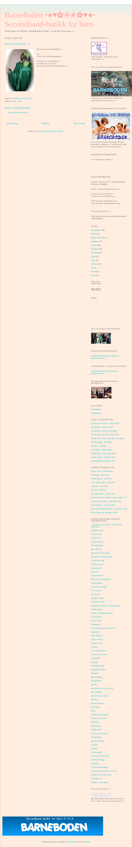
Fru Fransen (96, 591)
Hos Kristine (96, 617)
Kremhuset (95, 632)
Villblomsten (96, 413)
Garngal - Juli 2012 (98, 446)
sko (92, 268)
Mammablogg (96, 677)
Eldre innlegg (79, 123)
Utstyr (93, 275)
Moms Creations (97, 703)
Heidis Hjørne (96, 609)
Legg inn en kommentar (17, 112)
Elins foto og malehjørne (101, 579)
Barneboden (96, 230)
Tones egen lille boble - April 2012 (105, 435)
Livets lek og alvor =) (99, 654)
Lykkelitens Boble (98, 670)
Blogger (86, 842)
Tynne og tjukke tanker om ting (103, 771)
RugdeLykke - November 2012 (103, 461)
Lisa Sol (94, 647)
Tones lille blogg (98, 760)
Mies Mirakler (96, 692)
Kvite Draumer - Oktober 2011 (103, 505)
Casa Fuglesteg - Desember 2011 (104, 513)
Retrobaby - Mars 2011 (100, 475)
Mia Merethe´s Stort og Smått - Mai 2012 (107, 438)
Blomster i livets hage (100, 553)
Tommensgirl (96, 752)
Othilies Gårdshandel (99, 715)
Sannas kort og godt (99, 733)
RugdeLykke (96, 730)
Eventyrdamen (97, 583)
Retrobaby (95, 722)
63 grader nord (97, 530)
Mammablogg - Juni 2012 (101, 442)
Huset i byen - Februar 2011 (102, 471)
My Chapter (95, 707)
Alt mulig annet (97, 545)
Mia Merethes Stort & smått (102, 688)
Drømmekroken (97, 576)
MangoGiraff (96, 681)
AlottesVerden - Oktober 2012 (103, 457)
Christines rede (97, 564)
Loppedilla (95, 658)
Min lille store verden (99, 696)
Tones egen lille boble (100, 756)
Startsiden (46, 123)
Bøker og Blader (97, 238)
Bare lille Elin (96, 549)
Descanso (95, 572)
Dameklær (95, 241)
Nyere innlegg (12, 123)
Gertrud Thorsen (98, 602)
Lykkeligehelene (97, 666)
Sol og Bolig (96, 737)
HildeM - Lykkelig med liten (102, 613)
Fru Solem (95, 594)
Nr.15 (93, 711)
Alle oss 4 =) (96, 538)
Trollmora (95, 764)
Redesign (95, 264)
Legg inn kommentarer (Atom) (51, 131)
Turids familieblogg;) (99, 767)
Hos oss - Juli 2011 (99, 490)
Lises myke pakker (98, 651)
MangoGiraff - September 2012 (103, 453)
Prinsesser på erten (99, 718)
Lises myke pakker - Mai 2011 (103, 482)
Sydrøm (94, 745)
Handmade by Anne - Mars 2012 (104, 431)
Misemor (94, 700)
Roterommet (96, 726)
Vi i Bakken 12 (97, 779)
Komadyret (95, 624)
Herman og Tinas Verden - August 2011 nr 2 (108, 497)
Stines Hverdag (97, 741)
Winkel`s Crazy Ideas (99, 782)
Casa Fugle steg (97, 560)
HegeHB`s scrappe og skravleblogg (105, 606)
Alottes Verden (97, 542)
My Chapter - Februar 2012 (102, 427)
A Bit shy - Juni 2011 (99, 486)
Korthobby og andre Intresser (103, 628)
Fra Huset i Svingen (99, 587)
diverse (94, 245)
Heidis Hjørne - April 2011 (101, 479)
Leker (19, 101)
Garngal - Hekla (97, 598)
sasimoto (70, 842)
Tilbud (93, 271)
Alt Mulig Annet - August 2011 (103, 494)
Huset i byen (96, 621)
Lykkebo (94, 662)
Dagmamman (96, 568)
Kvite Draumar (97, 636)
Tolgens (94, 748)
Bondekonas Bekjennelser (102, 557)
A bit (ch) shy (96, 534)
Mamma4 (95, 673)
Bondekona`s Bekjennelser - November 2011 (109, 509)
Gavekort (95, 249)
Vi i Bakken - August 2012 (101, 450)
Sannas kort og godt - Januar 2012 (105, 423)
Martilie (94, 685)
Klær (14, 101)
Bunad (93, 234)
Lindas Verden (97, 643)
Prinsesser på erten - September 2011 (106, 501)
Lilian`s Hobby (97, 639)
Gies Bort (95, 253)
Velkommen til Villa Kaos (101, 775)
